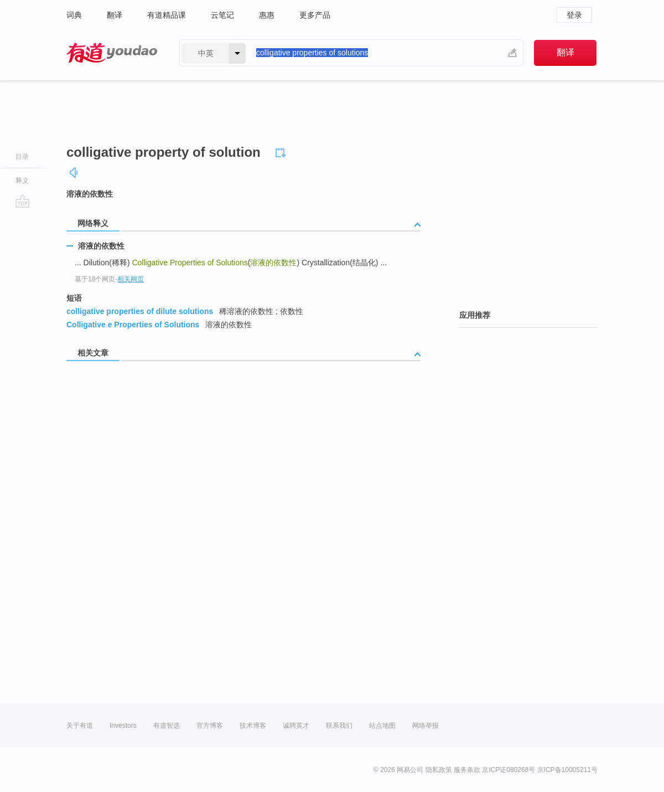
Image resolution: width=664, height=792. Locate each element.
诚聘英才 (296, 725)
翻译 (114, 15)
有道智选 (166, 725)
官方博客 (209, 725)
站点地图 (382, 725)
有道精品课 (166, 15)
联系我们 (339, 725)
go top (22, 201)
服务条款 (467, 770)
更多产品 (314, 15)
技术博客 (253, 725)
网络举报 (425, 725)
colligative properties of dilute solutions (139, 311)
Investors (123, 725)
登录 (574, 15)
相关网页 (130, 279)
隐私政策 (439, 770)
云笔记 (222, 15)
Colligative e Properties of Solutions (132, 324)
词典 (74, 15)
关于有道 (79, 725)
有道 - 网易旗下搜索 (111, 53)
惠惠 (266, 15)
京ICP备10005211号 (567, 770)
